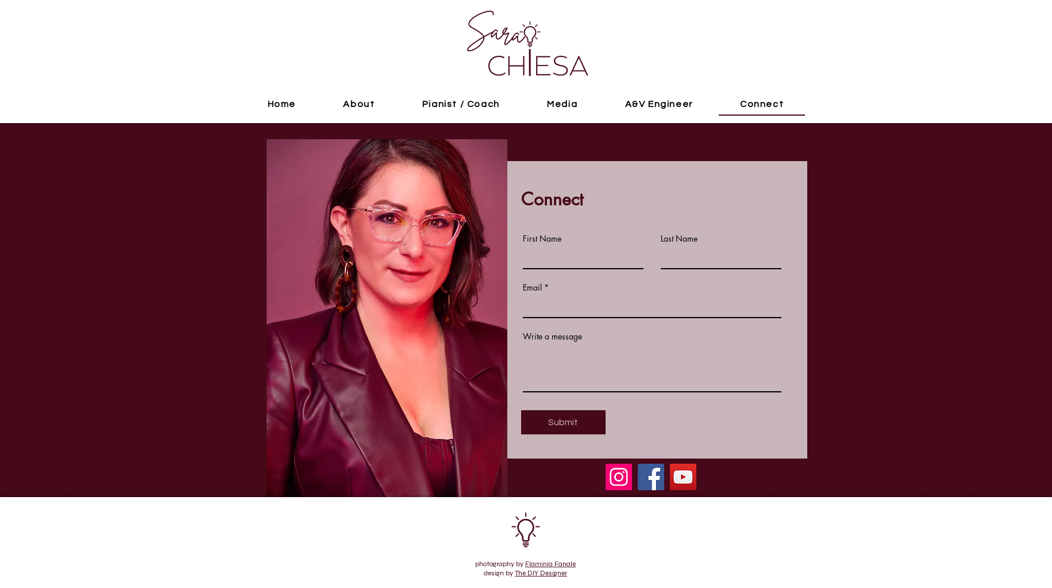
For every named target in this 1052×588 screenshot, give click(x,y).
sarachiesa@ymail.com (286, 542)
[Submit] (563, 422)
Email (532, 288)
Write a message (552, 337)
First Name (542, 239)
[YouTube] (683, 477)
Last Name (679, 239)
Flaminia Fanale (550, 564)
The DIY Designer (541, 573)
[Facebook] (651, 477)
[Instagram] (619, 477)
